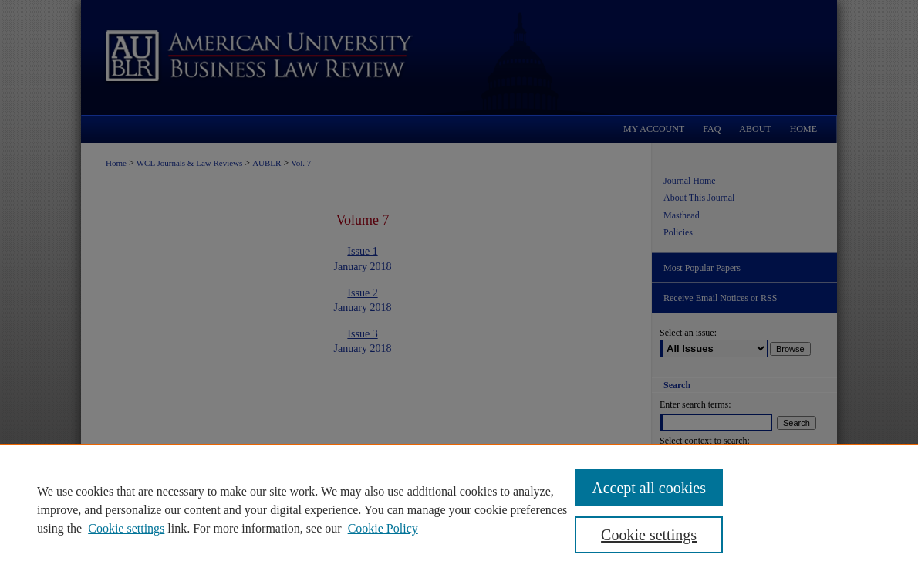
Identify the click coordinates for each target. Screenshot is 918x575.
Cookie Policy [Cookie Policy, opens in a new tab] (383, 528)
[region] (459, 509)
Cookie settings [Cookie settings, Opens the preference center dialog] (649, 534)
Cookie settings (126, 528)
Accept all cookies (649, 487)
